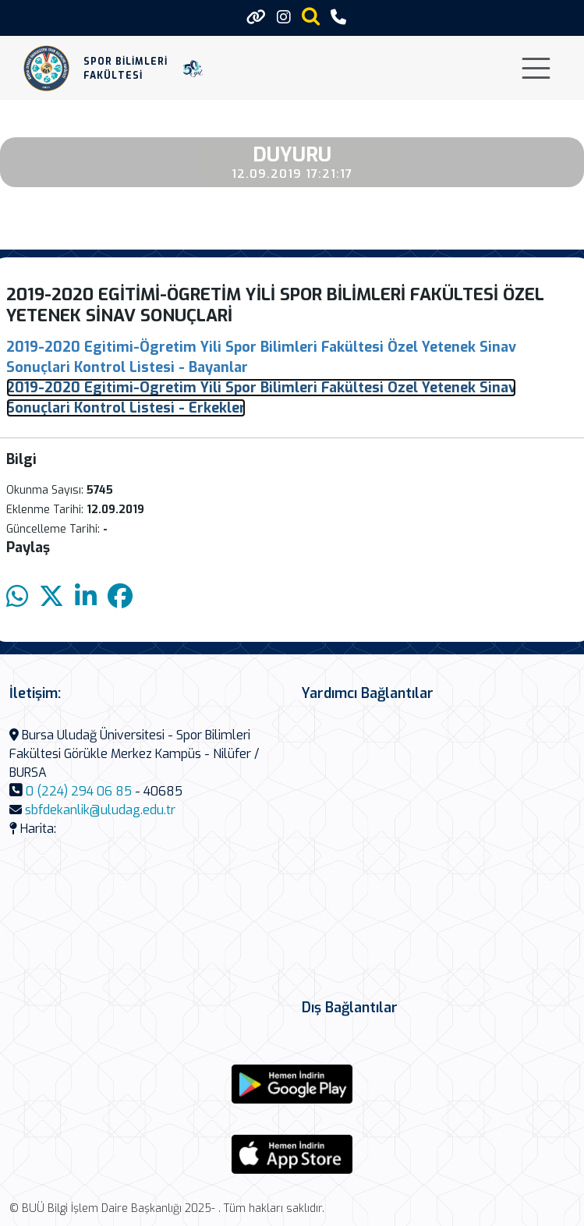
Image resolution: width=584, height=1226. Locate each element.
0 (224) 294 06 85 (79, 791)
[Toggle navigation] (536, 68)
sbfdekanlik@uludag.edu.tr (100, 810)
